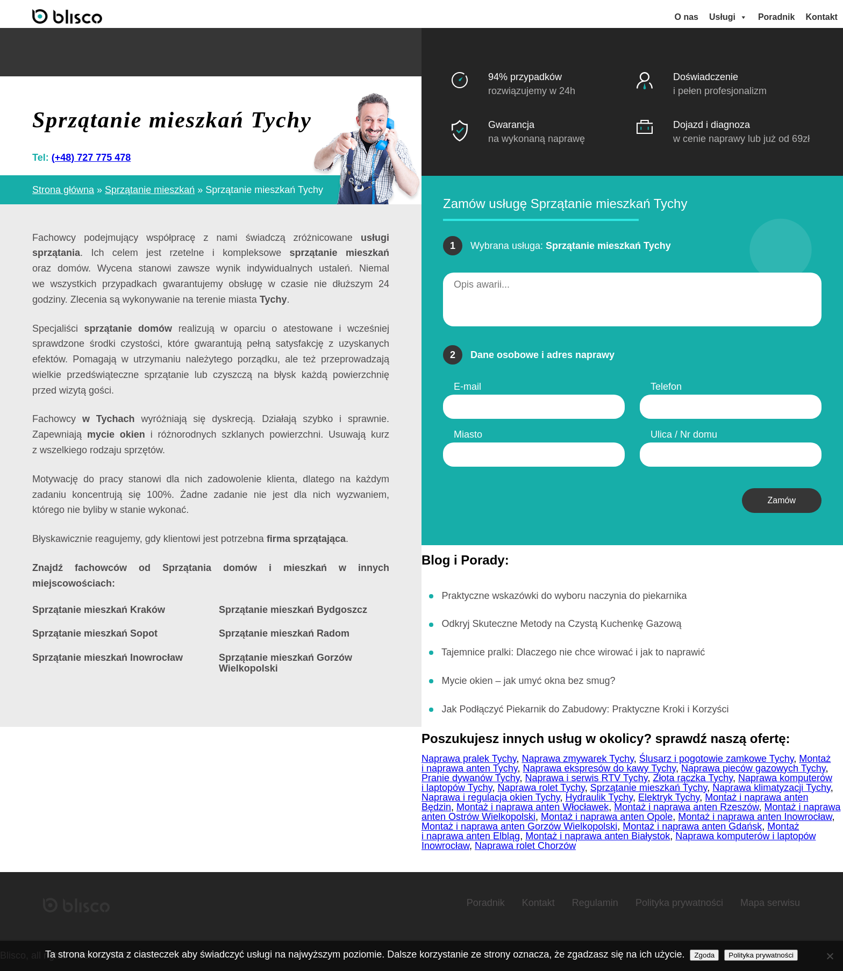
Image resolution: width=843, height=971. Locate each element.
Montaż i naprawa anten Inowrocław (755, 816)
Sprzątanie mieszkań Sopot (95, 634)
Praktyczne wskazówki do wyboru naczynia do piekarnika (564, 595)
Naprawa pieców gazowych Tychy (753, 768)
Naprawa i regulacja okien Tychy (491, 797)
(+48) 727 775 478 (91, 157)
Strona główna (63, 189)
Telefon (666, 386)
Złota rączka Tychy (693, 778)
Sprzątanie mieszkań (150, 189)
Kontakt (821, 17)
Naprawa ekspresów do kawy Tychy (599, 768)
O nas (686, 17)
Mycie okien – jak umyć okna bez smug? (528, 680)
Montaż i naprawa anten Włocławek (532, 807)
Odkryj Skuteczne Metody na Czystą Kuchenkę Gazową (561, 623)
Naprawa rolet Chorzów (525, 845)
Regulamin (595, 902)
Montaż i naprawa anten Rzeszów (686, 807)
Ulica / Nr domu (684, 434)
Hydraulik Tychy (598, 797)
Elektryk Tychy (668, 797)
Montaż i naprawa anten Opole (607, 816)
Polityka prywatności (679, 902)
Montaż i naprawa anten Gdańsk (692, 826)
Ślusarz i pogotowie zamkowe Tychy (716, 758)
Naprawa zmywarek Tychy (577, 758)
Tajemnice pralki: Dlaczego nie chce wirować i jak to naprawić (573, 652)
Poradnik (776, 17)
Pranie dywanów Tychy (470, 778)
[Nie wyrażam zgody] (829, 956)
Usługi (728, 17)
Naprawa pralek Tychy (469, 758)
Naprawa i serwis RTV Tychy (586, 778)
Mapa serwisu (770, 902)
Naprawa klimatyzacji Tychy (771, 787)
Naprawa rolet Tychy (540, 787)
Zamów (782, 500)
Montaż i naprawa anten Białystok (597, 836)
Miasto (468, 434)
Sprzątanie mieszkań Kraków (98, 610)
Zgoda (704, 955)
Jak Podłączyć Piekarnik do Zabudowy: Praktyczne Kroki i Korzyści (584, 709)
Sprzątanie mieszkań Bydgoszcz (293, 610)
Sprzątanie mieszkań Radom (284, 634)
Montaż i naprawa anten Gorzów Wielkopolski (519, 826)
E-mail (467, 386)
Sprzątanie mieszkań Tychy (648, 787)
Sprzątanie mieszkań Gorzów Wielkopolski (285, 663)
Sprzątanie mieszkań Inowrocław (107, 658)
